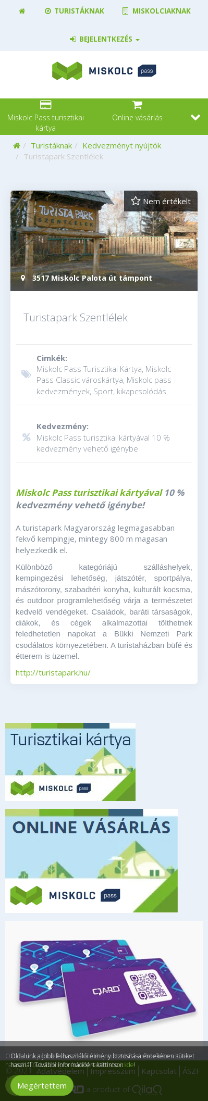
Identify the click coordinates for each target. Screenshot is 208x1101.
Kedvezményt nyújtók (121, 145)
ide (129, 1064)
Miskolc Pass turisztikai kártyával (89, 492)
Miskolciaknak (155, 11)
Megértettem (42, 1085)
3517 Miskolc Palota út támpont (85, 278)
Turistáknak (73, 11)
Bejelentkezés (104, 39)
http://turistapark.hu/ (53, 672)
